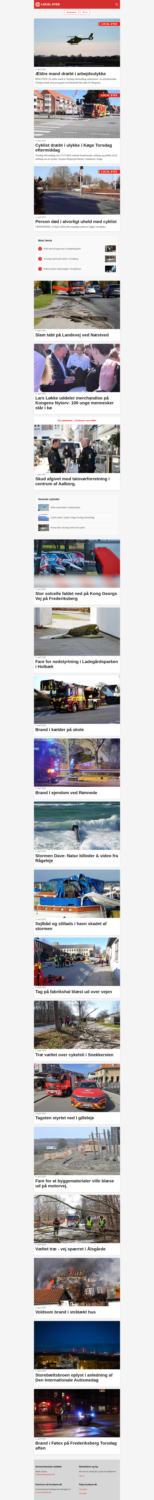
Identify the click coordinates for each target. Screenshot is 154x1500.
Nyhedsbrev (71, 12)
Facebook (83, 1489)
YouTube (82, 1493)
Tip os (84, 12)
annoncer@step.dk (43, 1492)
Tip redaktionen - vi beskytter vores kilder (77, 420)
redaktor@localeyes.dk (45, 1474)
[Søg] (117, 4)
